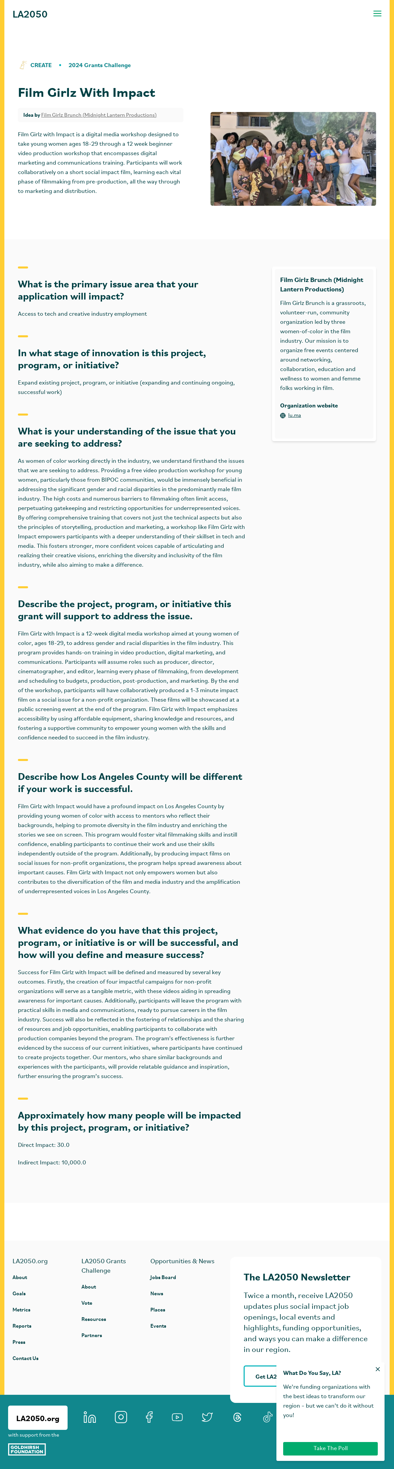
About (20, 1277)
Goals (19, 1293)
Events (158, 1325)
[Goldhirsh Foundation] (38, 1449)
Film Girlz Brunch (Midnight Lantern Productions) (99, 115)
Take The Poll (331, 1448)
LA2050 (30, 13)
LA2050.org (37, 1417)
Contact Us (26, 1358)
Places (157, 1309)
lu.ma (290, 415)
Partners (91, 1335)
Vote (86, 1302)
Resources (93, 1319)
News (156, 1293)
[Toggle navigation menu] (377, 13)
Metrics (21, 1309)
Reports (22, 1325)
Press (19, 1342)
